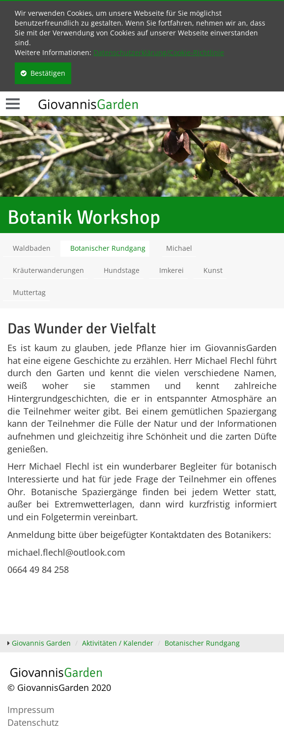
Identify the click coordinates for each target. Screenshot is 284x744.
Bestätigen (43, 73)
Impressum (31, 709)
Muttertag (29, 292)
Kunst (213, 270)
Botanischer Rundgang (107, 248)
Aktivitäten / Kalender (117, 643)
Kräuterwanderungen (48, 270)
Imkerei (171, 270)
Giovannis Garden (41, 643)
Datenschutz (32, 722)
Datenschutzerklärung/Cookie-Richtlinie (158, 52)
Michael (179, 248)
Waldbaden (32, 248)
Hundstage (122, 270)
